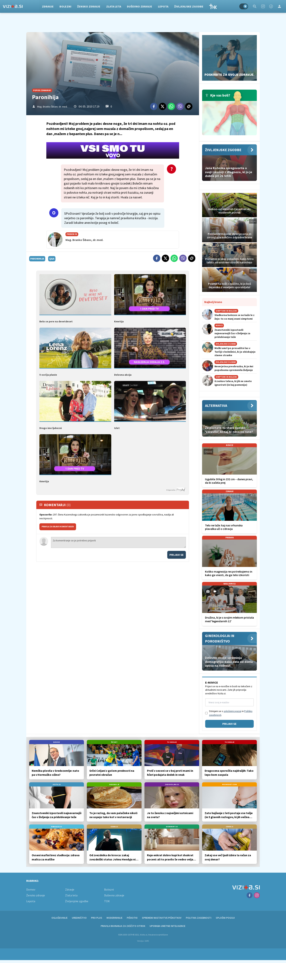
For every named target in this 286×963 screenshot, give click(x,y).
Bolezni (66, 6)
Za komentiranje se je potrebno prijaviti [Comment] (118, 542)
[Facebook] (271, 6)
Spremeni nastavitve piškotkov (161, 917)
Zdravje (49, 6)
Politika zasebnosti (198, 917)
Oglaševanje (59, 917)
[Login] (279, 6)
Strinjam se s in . (230, 713)
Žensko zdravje (89, 6)
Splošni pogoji (225, 917)
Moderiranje (114, 917)
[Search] (254, 6)
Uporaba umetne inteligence (167, 926)
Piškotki (132, 917)
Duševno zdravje (140, 6)
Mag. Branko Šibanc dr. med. (52, 106)
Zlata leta (114, 6)
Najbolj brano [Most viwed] (213, 302)
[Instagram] (263, 6)
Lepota (164, 6)
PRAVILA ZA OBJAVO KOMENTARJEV (58, 526)
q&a (51, 258)
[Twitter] (162, 106)
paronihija (37, 258)
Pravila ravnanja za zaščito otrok (123, 926)
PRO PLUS (96, 917)
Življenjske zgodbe (189, 6)
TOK (214, 6)
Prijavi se (176, 555)
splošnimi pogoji (232, 711)
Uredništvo (79, 917)
